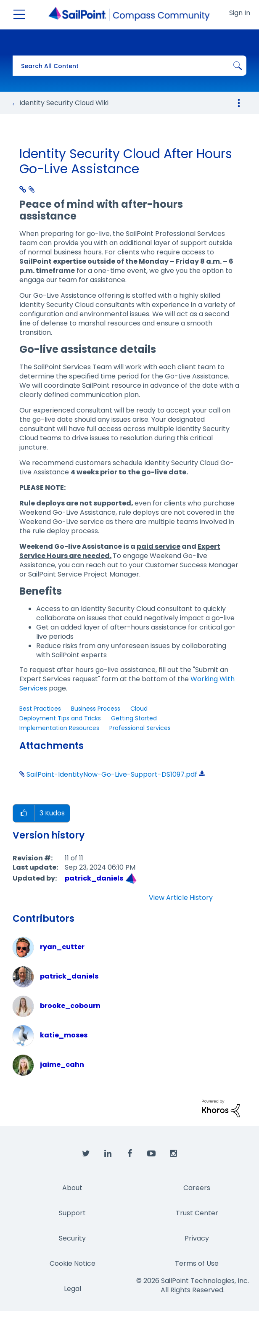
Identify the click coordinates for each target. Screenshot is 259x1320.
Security (72, 1238)
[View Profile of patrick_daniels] (94, 878)
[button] (23, 813)
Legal (72, 1289)
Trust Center (197, 1213)
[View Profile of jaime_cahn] (62, 1064)
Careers (196, 1188)
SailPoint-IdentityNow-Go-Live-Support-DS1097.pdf (111, 774)
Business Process (95, 708)
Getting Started (134, 718)
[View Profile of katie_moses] (63, 1035)
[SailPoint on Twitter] (85, 1153)
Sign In (239, 13)
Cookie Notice (72, 1263)
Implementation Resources (59, 728)
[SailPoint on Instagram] (173, 1153)
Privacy (197, 1238)
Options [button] (238, 103)
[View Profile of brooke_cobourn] (70, 1006)
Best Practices (40, 708)
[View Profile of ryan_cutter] (62, 947)
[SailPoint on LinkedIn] (107, 1153)
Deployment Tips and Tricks (60, 718)
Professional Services (140, 728)
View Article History (181, 897)
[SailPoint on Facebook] (129, 1153)
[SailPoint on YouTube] (151, 1153)
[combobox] (129, 66)
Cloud (139, 708)
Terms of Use (197, 1263)
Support (72, 1213)
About (72, 1188)
